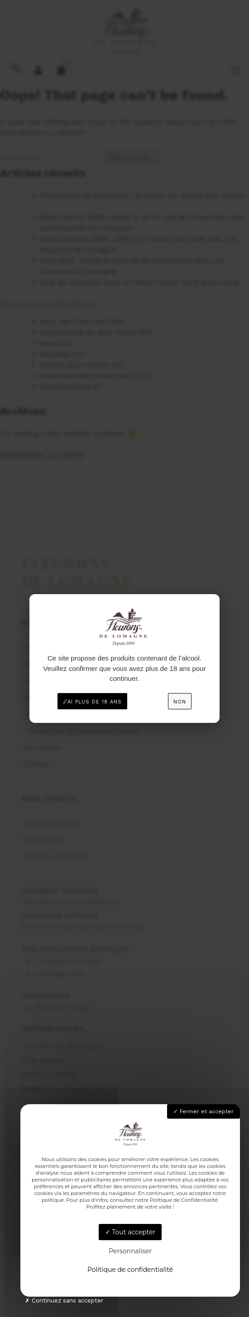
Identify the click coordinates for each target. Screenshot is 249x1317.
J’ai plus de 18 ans (92, 702)
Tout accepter (130, 1232)
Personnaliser (130, 1251)
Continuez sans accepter (64, 1300)
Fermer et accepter (203, 1111)
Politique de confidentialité (130, 1269)
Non (179, 702)
